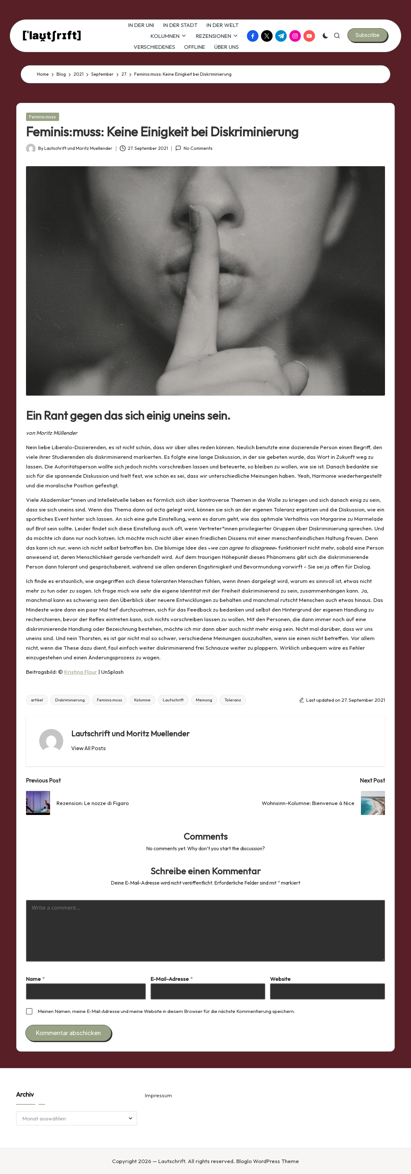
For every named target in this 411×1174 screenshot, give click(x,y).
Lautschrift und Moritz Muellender (130, 733)
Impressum (158, 1095)
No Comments (193, 148)
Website (280, 978)
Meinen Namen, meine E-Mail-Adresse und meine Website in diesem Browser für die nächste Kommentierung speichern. (166, 1011)
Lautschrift (173, 699)
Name (35, 978)
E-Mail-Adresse (172, 978)
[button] (367, 35)
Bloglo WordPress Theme (267, 1161)
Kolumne (142, 699)
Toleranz (232, 699)
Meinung (204, 699)
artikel (37, 699)
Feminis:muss (42, 117)
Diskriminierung (70, 699)
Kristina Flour (80, 671)
